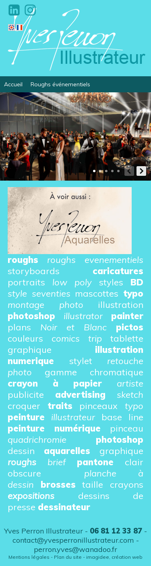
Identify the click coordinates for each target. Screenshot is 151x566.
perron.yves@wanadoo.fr (75, 549)
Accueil (13, 84)
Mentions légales (29, 557)
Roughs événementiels (60, 84)
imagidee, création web (114, 557)
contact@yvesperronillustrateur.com (73, 540)
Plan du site (68, 557)
